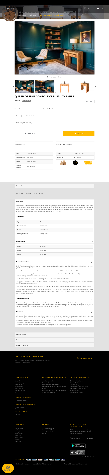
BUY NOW (78, 134)
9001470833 (20, 408)
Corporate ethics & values (50, 385)
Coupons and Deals (48, 430)
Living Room (19, 437)
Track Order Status (48, 432)
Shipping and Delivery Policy (79, 386)
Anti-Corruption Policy (49, 381)
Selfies (33, 116)
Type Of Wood (74, 390)
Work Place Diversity (48, 392)
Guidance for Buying (76, 392)
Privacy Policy (74, 385)
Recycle (17, 439)
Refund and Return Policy (78, 388)
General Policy (74, 383)
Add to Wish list (48, 109)
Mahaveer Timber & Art (79, 464)
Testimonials (19, 386)
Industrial (18, 435)
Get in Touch (19, 388)
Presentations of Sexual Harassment (54, 390)
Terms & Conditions (76, 381)
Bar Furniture (19, 428)
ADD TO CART (30, 134)
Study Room (18, 441)
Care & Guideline (20, 390)
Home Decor (19, 433)
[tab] (54, 186)
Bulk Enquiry (89, 101)
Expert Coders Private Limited (41, 464)
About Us (18, 381)
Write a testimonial (48, 428)
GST (16, 392)
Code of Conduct (47, 383)
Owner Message (20, 383)
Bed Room (18, 430)
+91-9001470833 (21, 401)
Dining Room (19, 432)
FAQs (44, 433)
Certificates (18, 385)
